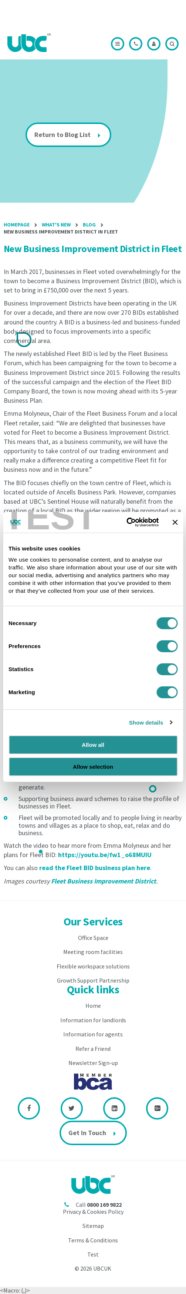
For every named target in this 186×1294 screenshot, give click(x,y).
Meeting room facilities (93, 951)
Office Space (93, 937)
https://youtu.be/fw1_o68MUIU (105, 854)
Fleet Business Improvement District (103, 881)
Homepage (17, 224)
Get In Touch (87, 1132)
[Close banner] (174, 522)
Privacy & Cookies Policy (93, 1211)
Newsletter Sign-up (93, 1062)
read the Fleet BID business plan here (94, 867)
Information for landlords (93, 1020)
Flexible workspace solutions (93, 966)
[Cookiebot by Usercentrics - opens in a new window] (126, 522)
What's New (56, 224)
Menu (117, 43)
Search (172, 43)
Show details (146, 722)
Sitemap (93, 1225)
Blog (89, 224)
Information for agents (93, 1034)
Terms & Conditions (93, 1240)
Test (93, 1254)
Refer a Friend (93, 1048)
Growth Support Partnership (93, 980)
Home (93, 1005)
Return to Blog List (62, 134)
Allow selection (93, 767)
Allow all (93, 745)
